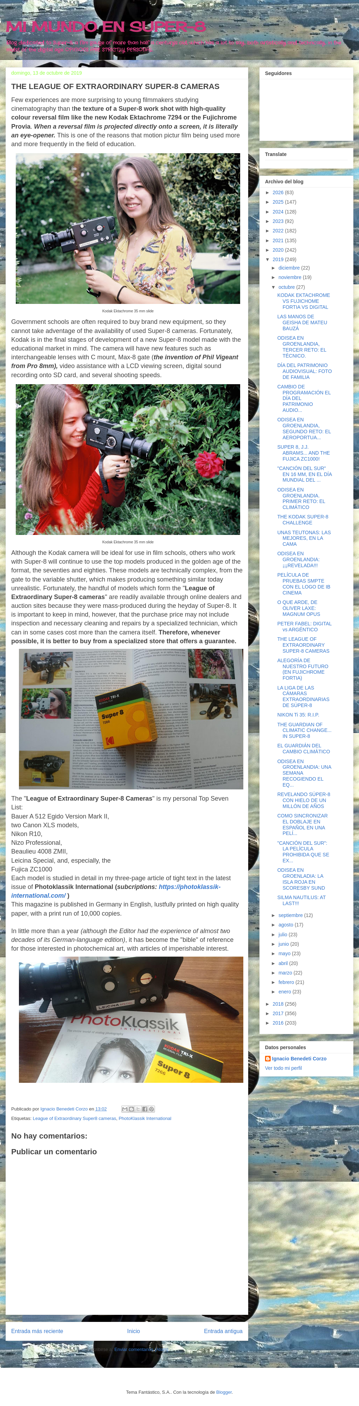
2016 (279, 1023)
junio (284, 944)
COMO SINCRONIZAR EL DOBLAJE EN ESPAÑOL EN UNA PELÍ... (302, 824)
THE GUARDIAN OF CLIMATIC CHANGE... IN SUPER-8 (304, 730)
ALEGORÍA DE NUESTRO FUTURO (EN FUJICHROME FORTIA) (302, 669)
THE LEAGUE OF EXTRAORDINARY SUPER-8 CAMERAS (303, 645)
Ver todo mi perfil (283, 1068)
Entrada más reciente (37, 1331)
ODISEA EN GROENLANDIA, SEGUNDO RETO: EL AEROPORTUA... (304, 428)
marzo (285, 973)
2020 (279, 250)
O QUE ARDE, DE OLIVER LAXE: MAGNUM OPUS (298, 608)
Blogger (224, 1392)
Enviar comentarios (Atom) (141, 1349)
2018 (279, 1004)
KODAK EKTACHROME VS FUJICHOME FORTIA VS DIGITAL (303, 301)
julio (283, 934)
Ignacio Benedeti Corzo (299, 1058)
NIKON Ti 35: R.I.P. (298, 715)
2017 (279, 1013)
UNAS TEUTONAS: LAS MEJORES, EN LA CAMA (304, 538)
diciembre (289, 268)
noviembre (290, 277)
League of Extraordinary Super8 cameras (74, 1118)
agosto (286, 925)
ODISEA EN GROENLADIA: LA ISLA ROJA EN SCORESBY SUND (301, 878)
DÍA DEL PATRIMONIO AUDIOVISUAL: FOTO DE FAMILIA (304, 371)
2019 (279, 259)
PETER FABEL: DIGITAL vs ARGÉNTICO (304, 626)
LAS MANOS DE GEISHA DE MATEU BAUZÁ (302, 322)
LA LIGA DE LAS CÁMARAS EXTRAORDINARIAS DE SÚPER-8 (303, 696)
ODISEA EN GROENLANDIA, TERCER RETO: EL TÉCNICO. (301, 346)
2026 (279, 192)
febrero (286, 982)
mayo (285, 953)
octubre (287, 287)
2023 (279, 221)
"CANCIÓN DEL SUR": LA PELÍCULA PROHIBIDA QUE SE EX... (303, 851)
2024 (279, 212)
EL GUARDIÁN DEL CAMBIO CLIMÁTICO (303, 748)
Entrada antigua (223, 1331)
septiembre (291, 915)
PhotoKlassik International (144, 1118)
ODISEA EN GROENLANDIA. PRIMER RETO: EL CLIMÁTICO (301, 498)
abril (283, 963)
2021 (279, 240)
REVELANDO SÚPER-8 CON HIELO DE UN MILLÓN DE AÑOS (303, 800)
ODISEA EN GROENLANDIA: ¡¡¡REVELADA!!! (298, 559)
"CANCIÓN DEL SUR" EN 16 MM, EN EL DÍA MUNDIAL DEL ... (304, 474)
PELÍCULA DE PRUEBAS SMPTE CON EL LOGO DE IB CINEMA (303, 583)
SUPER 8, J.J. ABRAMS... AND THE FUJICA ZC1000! (303, 453)
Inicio (133, 1331)
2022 (279, 230)
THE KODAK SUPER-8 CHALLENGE (302, 519)
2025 (279, 202)
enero (285, 991)
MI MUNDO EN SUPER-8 (106, 26)
